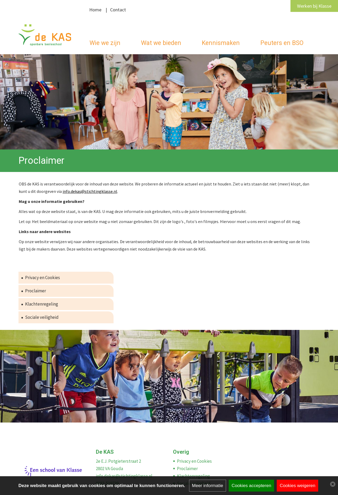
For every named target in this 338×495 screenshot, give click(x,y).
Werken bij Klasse (314, 6)
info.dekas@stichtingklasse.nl (90, 191)
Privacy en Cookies (42, 277)
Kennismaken (221, 43)
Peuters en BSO (281, 43)
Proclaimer (35, 291)
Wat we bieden (161, 43)
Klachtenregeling (41, 304)
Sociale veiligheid (42, 317)
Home (95, 10)
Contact (118, 10)
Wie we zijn (105, 43)
